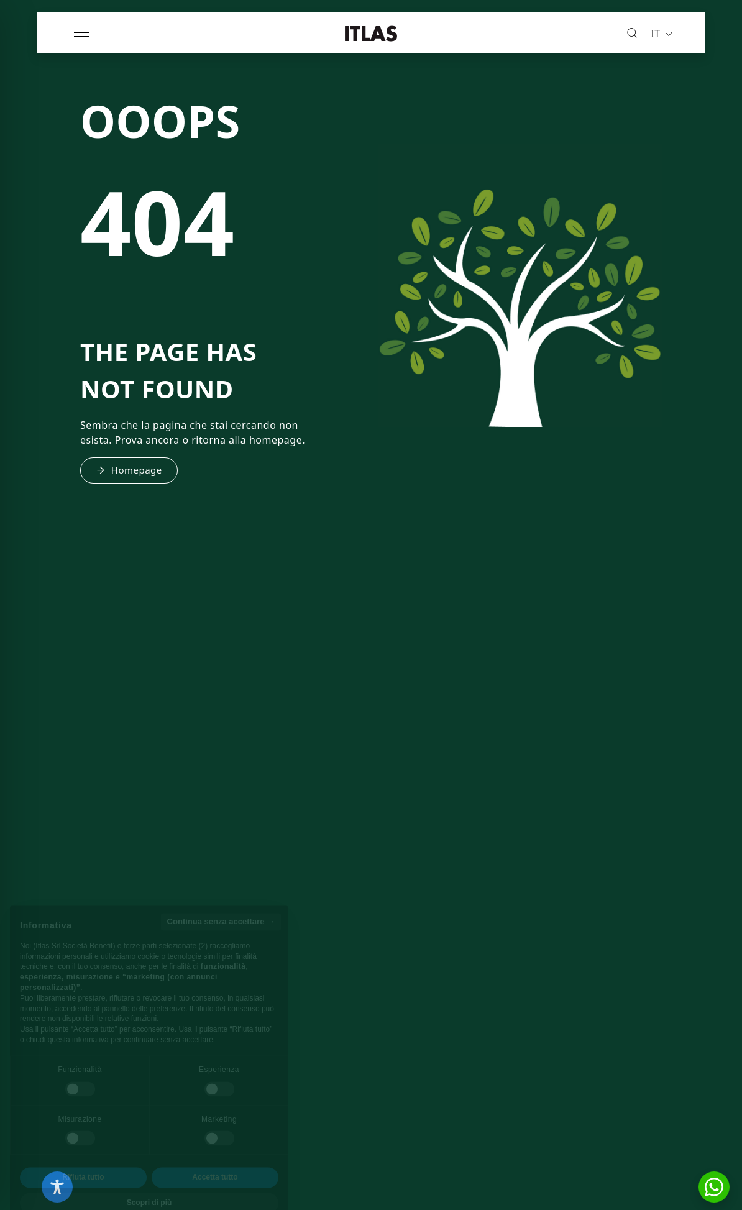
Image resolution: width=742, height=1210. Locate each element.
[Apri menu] (82, 32)
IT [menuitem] (655, 33)
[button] (714, 1187)
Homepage (129, 470)
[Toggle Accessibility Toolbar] (57, 1187)
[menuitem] (657, 32)
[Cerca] (632, 32)
